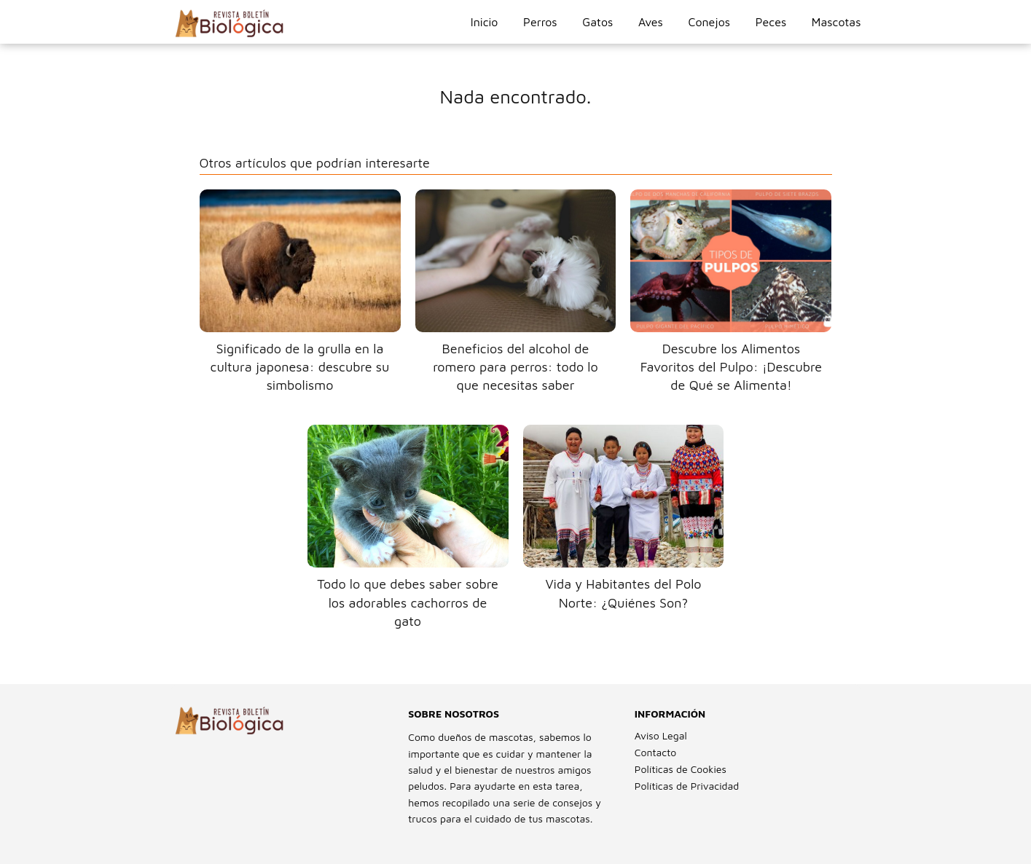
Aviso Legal (661, 735)
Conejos (709, 21)
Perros (540, 21)
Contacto (655, 752)
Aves (650, 21)
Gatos (597, 21)
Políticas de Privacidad (687, 785)
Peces (771, 21)
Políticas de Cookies (680, 769)
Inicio (484, 21)
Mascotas (836, 21)
